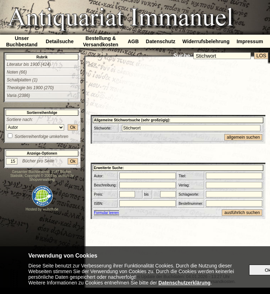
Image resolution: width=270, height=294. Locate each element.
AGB (133, 41)
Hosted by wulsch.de (42, 209)
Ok (72, 127)
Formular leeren (106, 213)
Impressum (250, 41)
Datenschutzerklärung (184, 283)
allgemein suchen (243, 137)
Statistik (16, 176)
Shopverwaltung (42, 179)
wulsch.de (66, 176)
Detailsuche (60, 41)
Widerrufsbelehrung (206, 41)
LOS (261, 55)
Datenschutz (160, 41)
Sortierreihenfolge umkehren (41, 136)
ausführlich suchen (242, 212)
